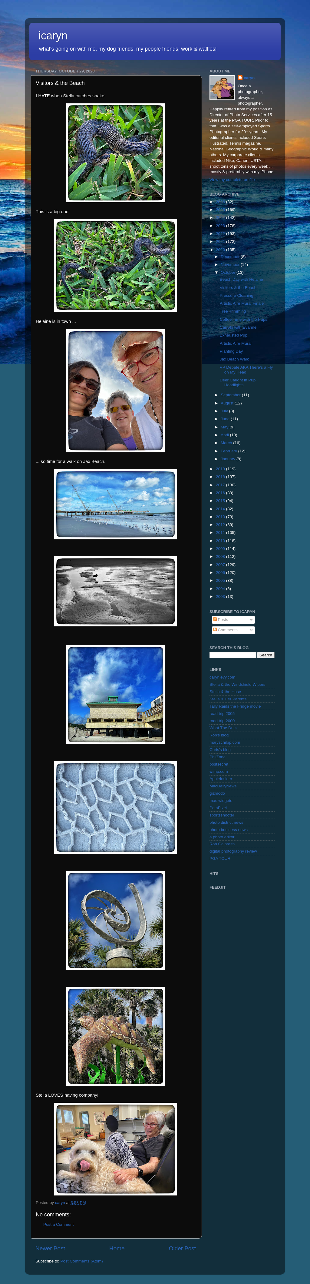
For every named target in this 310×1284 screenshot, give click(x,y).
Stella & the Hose (225, 691)
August (228, 403)
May (225, 427)
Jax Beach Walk (234, 359)
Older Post (182, 1248)
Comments (225, 630)
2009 (221, 548)
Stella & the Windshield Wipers (237, 684)
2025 (221, 209)
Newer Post (50, 1248)
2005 (221, 580)
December (231, 256)
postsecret (218, 764)
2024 (221, 217)
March (227, 443)
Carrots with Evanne (238, 327)
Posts (220, 619)
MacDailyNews (222, 786)
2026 (221, 201)
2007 (221, 564)
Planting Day (231, 351)
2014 (221, 509)
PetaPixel (218, 808)
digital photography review (233, 851)
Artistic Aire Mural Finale (242, 303)
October (228, 272)
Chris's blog (220, 749)
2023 (221, 225)
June (226, 419)
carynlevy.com (222, 677)
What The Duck (223, 728)
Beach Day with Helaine (241, 279)
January (228, 459)
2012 (221, 524)
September (231, 395)
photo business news (228, 829)
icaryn (53, 35)
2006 (221, 572)
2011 (221, 532)
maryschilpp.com (224, 742)
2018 (221, 476)
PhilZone (217, 757)
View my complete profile (232, 179)
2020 (221, 249)
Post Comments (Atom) (82, 1261)
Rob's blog (219, 735)
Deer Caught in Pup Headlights (238, 382)
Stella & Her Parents (227, 699)
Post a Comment (58, 1224)
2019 (221, 469)
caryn (249, 77)
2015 (221, 500)
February (229, 451)
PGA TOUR (219, 858)
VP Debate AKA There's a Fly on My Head (246, 369)
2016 (221, 493)
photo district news (226, 822)
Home (116, 1248)
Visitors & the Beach (238, 287)
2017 (221, 485)
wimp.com (218, 771)
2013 (221, 517)
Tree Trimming (233, 311)
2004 (221, 588)
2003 (221, 596)
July (225, 411)
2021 (221, 241)
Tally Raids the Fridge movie (235, 706)
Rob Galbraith (222, 844)
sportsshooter (221, 815)
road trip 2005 (222, 713)
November (231, 264)
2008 (221, 556)
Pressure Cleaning (236, 295)
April (225, 435)
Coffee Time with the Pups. (244, 319)
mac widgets (220, 800)
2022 (221, 233)
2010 (221, 540)
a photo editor (222, 837)
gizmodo (217, 793)
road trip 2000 (222, 721)
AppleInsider (220, 778)
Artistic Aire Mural (236, 343)
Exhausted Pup (234, 335)
